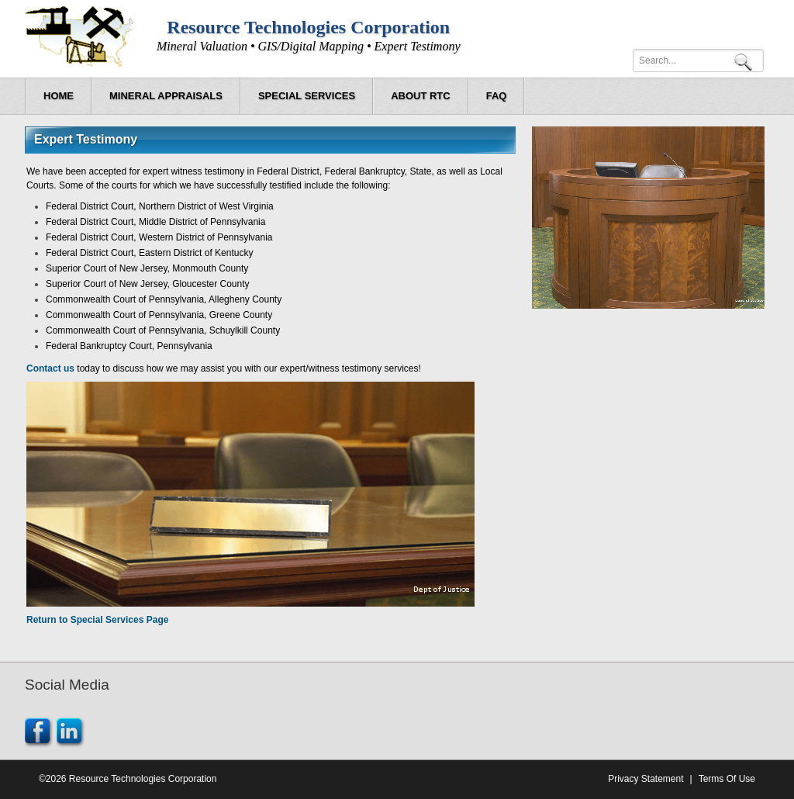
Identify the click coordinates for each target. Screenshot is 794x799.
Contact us (50, 368)
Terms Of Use (727, 778)
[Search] (698, 60)
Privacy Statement (645, 778)
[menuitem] (165, 96)
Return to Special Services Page (97, 619)
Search (745, 61)
